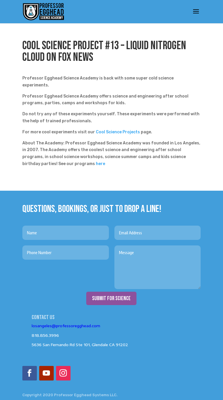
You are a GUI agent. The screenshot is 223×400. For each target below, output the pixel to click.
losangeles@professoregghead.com (66, 325)
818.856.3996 (45, 335)
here (100, 163)
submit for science (111, 298)
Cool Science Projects (118, 132)
